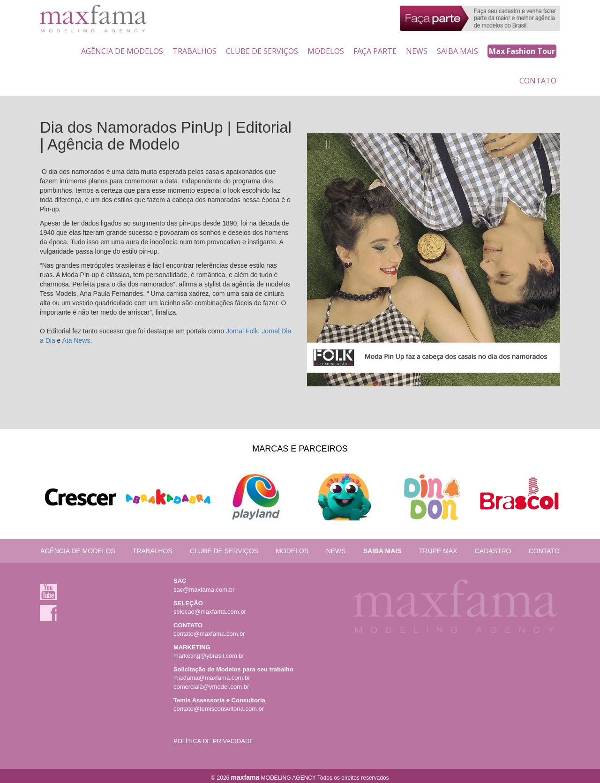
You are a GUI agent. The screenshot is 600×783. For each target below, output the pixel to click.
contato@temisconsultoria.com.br (218, 708)
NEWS (417, 51)
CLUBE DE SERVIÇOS (262, 51)
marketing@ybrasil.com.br (208, 655)
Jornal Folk (242, 331)
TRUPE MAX (438, 551)
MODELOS (326, 51)
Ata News (76, 340)
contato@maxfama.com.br (209, 633)
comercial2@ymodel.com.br (211, 686)
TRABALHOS (194, 51)
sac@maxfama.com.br (203, 589)
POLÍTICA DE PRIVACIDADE (213, 741)
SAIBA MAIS (457, 51)
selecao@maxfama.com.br (209, 611)
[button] (326, 142)
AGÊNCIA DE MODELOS (122, 51)
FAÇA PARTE (375, 51)
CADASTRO (493, 551)
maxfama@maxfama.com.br (211, 677)
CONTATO (537, 80)
